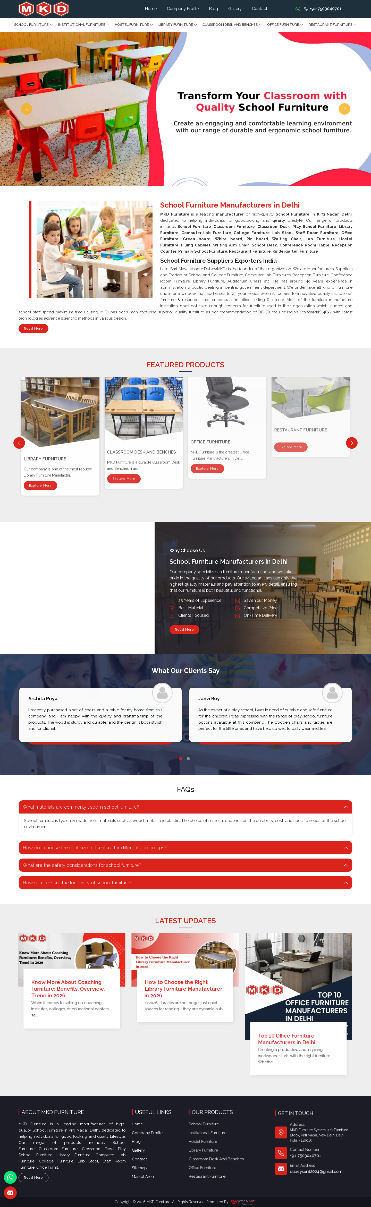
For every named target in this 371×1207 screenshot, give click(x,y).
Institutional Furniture (84, 25)
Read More (33, 330)
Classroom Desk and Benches (232, 25)
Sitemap (146, 1147)
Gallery (235, 8)
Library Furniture (177, 25)
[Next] (352, 443)
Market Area (148, 1153)
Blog (213, 8)
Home (151, 8)
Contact (259, 8)
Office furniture (285, 25)
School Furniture (33, 25)
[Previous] (19, 443)
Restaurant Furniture (333, 25)
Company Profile (183, 8)
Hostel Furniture (134, 25)
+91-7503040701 (323, 8)
